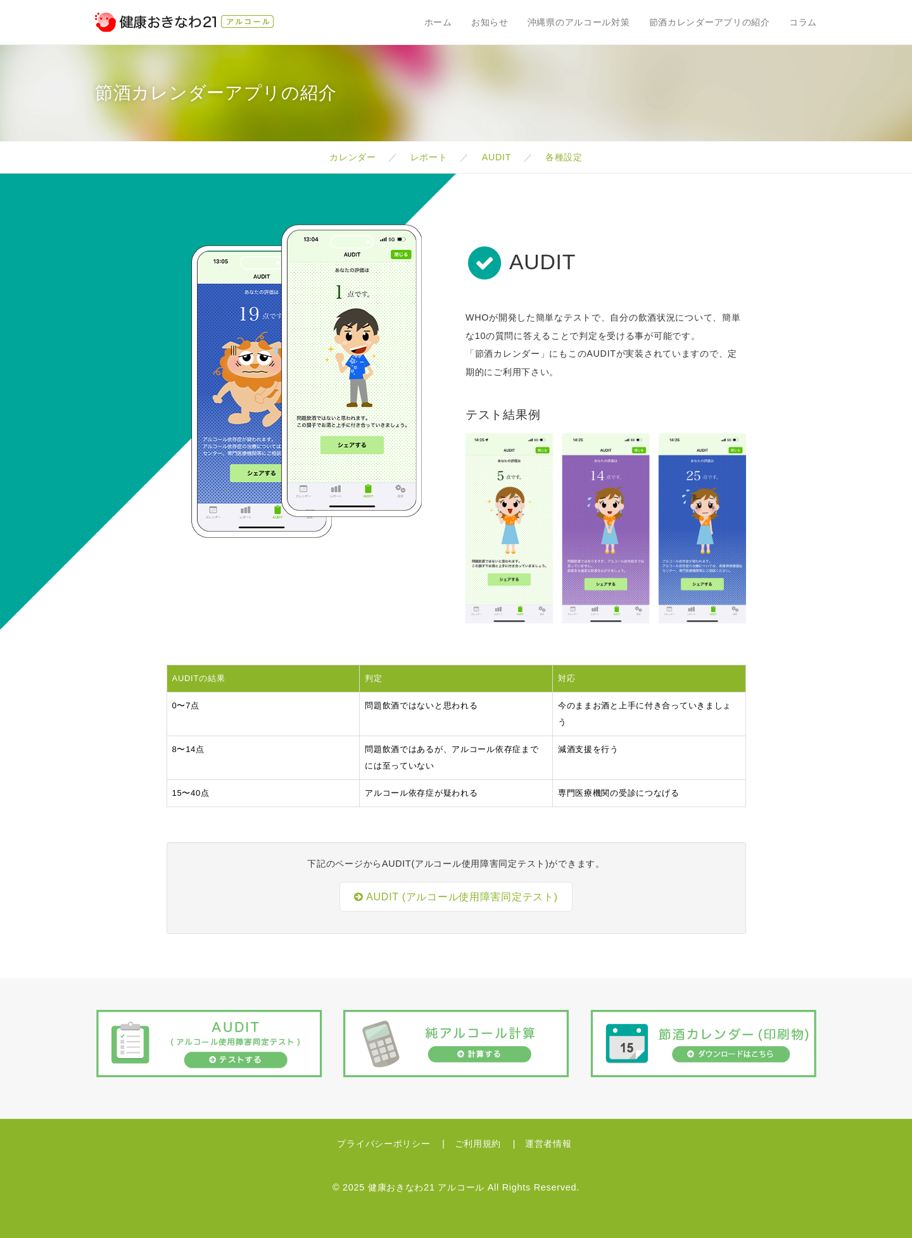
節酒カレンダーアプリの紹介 (709, 22)
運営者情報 (548, 1144)
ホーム (438, 22)
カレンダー (353, 157)
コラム (803, 22)
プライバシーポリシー (385, 1144)
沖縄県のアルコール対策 (579, 22)
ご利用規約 (479, 1144)
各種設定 (563, 157)
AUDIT (497, 157)
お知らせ (490, 22)
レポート (430, 157)
